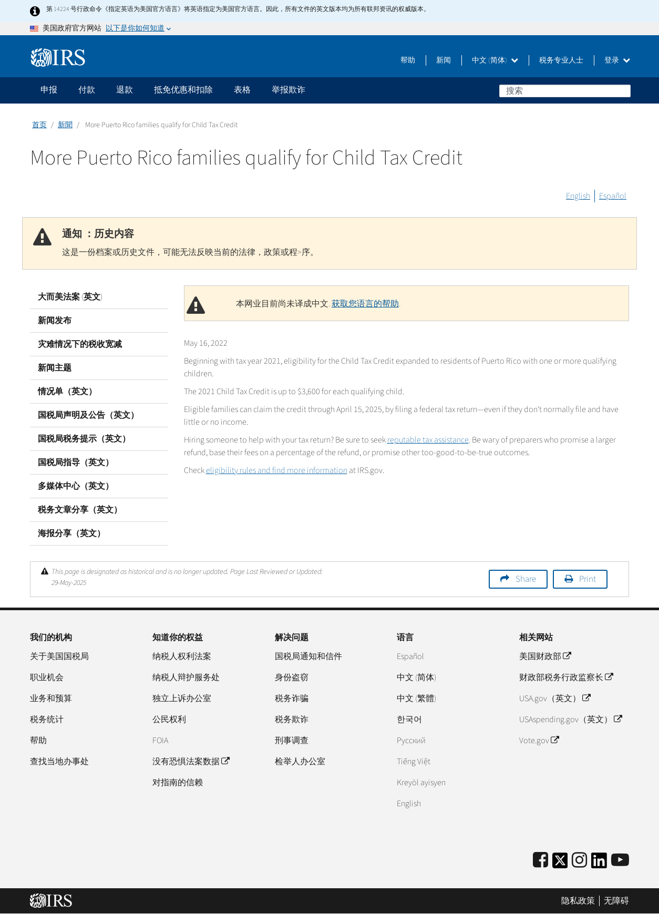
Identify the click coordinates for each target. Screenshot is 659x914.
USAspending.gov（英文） (570, 719)
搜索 (622, 90)
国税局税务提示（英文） (84, 439)
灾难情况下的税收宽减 (80, 344)
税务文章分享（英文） (80, 510)
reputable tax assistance (428, 440)
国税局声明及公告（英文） (88, 415)
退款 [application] (124, 90)
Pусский (411, 740)
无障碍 (616, 901)
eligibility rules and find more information (276, 470)
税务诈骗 (291, 698)
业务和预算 (51, 698)
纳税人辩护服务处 (186, 677)
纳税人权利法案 (181, 656)
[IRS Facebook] (540, 861)
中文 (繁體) (416, 698)
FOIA (160, 740)
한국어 (409, 719)
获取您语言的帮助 (365, 304)
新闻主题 (54, 368)
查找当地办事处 (59, 761)
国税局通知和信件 (308, 656)
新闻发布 (54, 320)
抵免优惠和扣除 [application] (183, 90)
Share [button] (526, 579)
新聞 (65, 125)
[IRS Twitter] (560, 864)
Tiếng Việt (413, 761)
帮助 (407, 60)
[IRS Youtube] (620, 861)
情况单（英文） (67, 391)
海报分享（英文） (71, 533)
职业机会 (47, 677)
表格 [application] (242, 90)
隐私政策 (578, 901)
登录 (617, 60)
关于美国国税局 (59, 656)
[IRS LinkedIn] (599, 864)
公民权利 (169, 719)
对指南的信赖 (177, 782)
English (578, 196)
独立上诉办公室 (181, 698)
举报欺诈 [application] (288, 90)
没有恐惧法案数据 (190, 761)
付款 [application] (86, 90)
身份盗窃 (291, 677)
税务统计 (47, 719)
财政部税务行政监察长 (566, 677)
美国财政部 (545, 656)
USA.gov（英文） (554, 698)
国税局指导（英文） (76, 462)
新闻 (443, 60)
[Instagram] (579, 861)
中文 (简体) (495, 60)
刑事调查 (291, 740)
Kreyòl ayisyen (421, 782)
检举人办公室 (300, 761)
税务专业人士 (561, 60)
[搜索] (565, 91)
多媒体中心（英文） (76, 486)
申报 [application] (48, 90)
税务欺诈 (291, 719)
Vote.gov (539, 740)
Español (612, 196)
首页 (39, 125)
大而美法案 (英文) (70, 297)
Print (587, 579)
